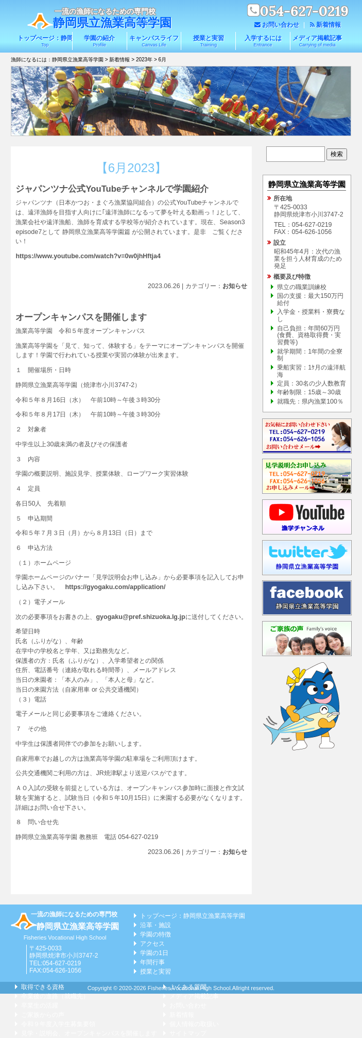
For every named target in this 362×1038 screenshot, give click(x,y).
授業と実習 (208, 41)
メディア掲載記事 (317, 41)
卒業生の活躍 (39, 1005)
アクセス (152, 943)
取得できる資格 (42, 987)
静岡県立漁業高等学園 (112, 22)
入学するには (263, 41)
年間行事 (152, 962)
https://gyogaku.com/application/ (115, 587)
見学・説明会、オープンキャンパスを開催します (89, 1033)
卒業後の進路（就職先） (55, 996)
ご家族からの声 (42, 1014)
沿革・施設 (155, 925)
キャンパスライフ (154, 41)
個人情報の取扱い (194, 1024)
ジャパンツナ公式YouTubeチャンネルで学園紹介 (112, 189)
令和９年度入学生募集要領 (58, 1024)
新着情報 (328, 24)
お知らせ (234, 286)
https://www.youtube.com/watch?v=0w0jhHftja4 (88, 256)
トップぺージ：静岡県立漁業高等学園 (45, 41)
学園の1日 (154, 953)
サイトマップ (187, 1033)
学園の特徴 (155, 934)
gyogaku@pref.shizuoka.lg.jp (140, 617)
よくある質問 (187, 987)
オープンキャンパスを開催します (81, 317)
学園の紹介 (99, 41)
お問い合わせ (280, 24)
